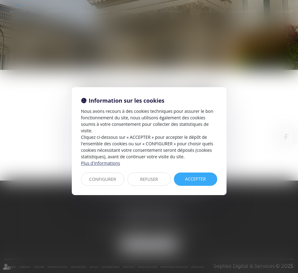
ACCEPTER (195, 179)
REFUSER (149, 179)
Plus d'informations (100, 163)
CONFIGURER (102, 179)
